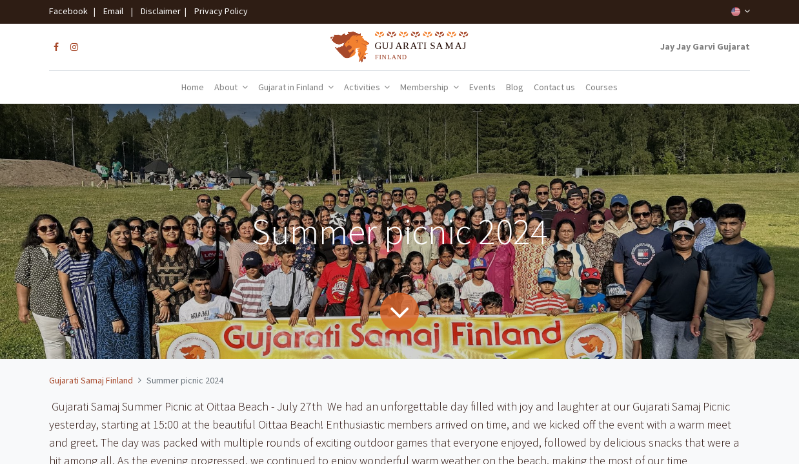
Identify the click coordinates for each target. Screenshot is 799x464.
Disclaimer (159, 11)
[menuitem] (192, 87)
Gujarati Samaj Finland (91, 380)
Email (113, 11)
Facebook (70, 11)
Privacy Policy (218, 11)
